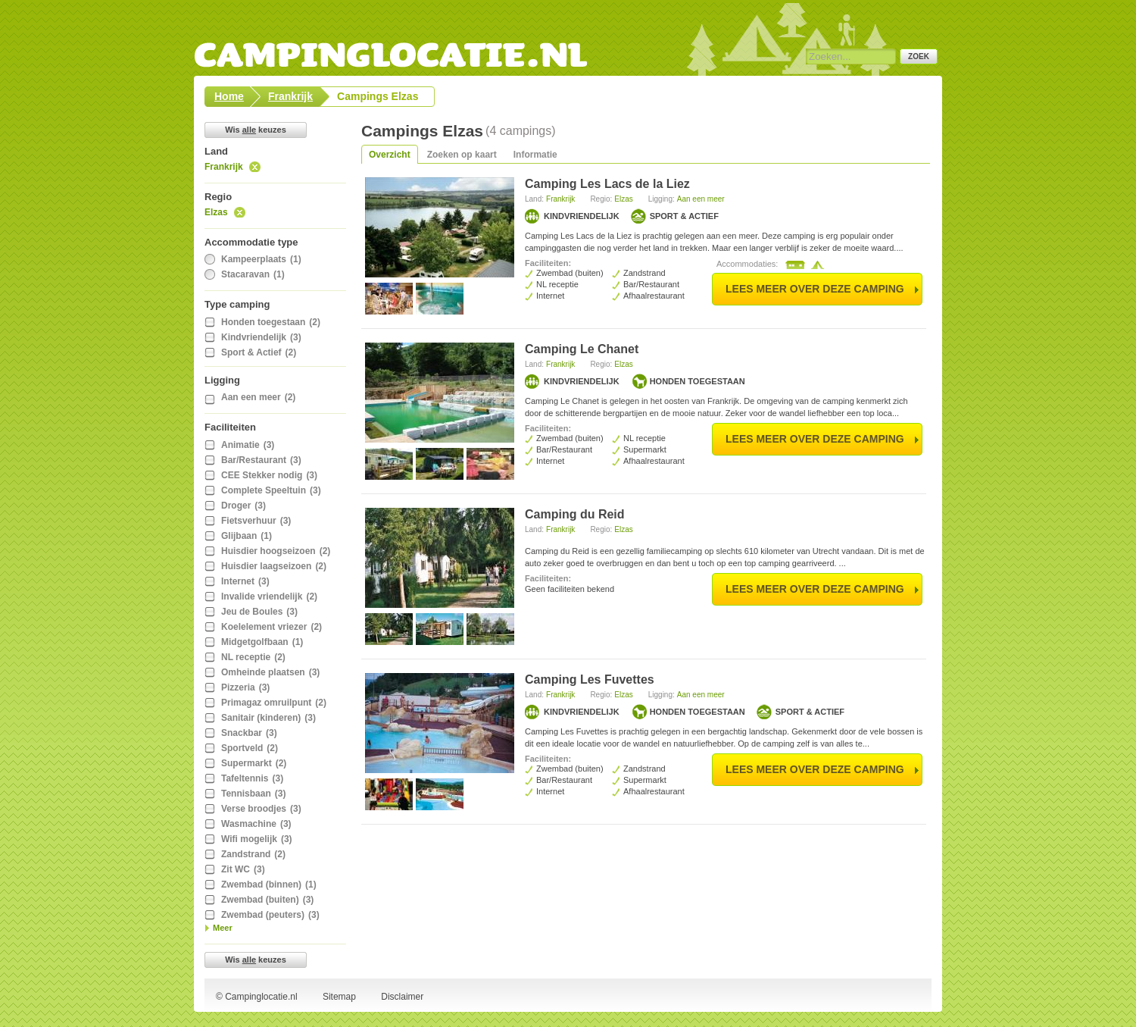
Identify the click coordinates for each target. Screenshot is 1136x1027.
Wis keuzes (255, 129)
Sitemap (339, 996)
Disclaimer (402, 996)
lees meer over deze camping (815, 289)
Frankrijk (223, 166)
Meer (223, 927)
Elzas (216, 212)
